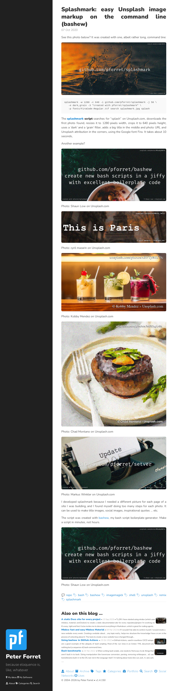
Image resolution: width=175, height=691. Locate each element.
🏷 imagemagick (112, 595)
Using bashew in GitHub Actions (80, 640)
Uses (79, 676)
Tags (97, 671)
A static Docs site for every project (81, 619)
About (12, 683)
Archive (83, 671)
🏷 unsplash (144, 595)
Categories (24, 683)
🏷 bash (78, 595)
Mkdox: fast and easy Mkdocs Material (83, 629)
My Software (25, 677)
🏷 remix (160, 595)
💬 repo (66, 595)
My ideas (12, 677)
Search (36, 683)
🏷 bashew (92, 595)
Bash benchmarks (71, 650)
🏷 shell (129, 595)
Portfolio (131, 671)
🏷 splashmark (71, 599)
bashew (104, 518)
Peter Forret (23, 657)
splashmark (75, 119)
